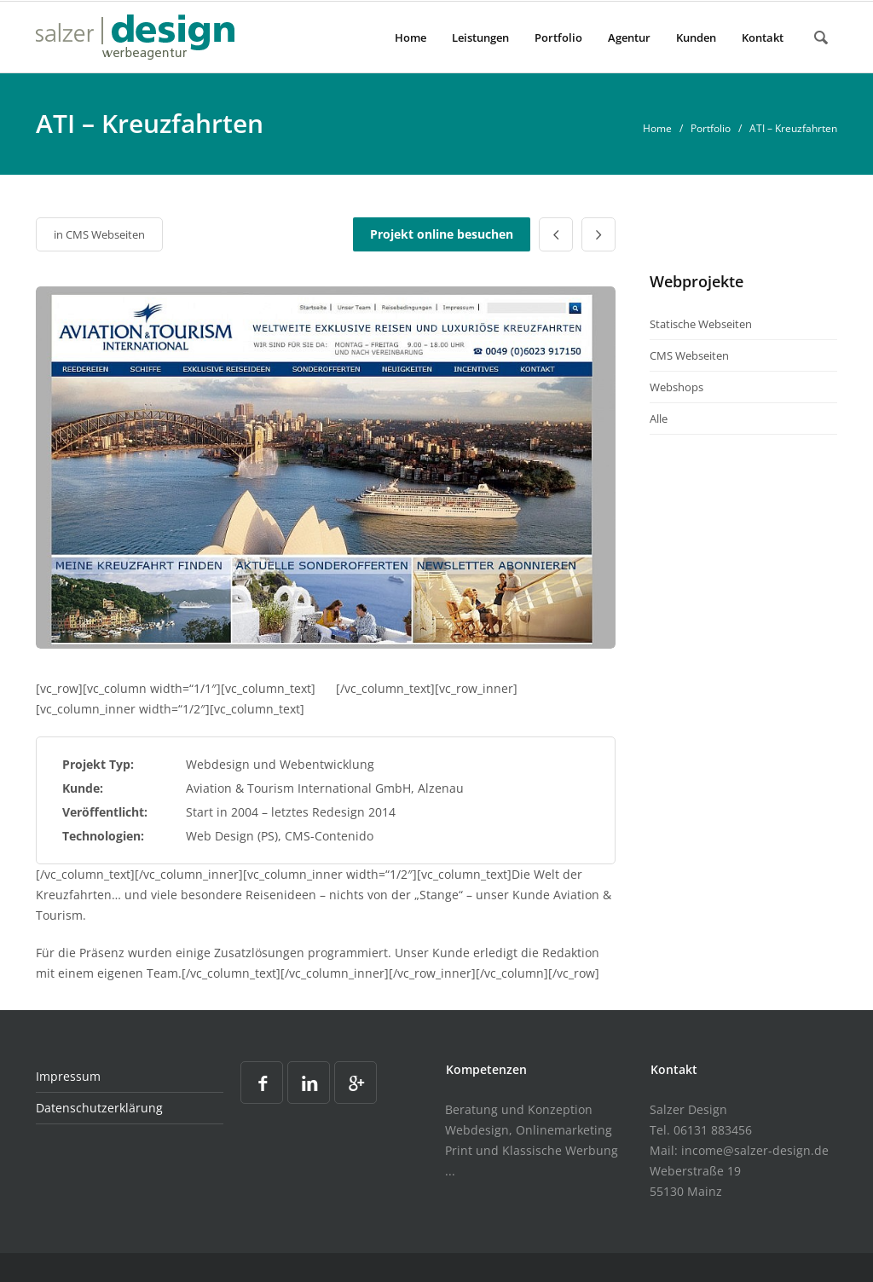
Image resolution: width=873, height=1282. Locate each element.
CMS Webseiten (105, 234)
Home (410, 37)
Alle (659, 418)
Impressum (68, 1076)
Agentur (629, 37)
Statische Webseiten (701, 324)
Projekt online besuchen (441, 234)
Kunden (696, 37)
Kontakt (762, 37)
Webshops (676, 387)
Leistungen (480, 37)
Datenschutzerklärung (99, 1108)
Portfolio (558, 37)
